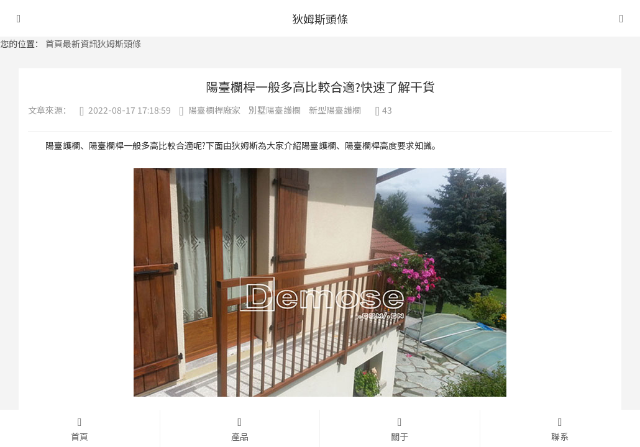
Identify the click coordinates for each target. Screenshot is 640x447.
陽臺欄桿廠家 (214, 110)
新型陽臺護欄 (335, 110)
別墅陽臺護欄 (275, 110)
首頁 (54, 43)
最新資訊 (80, 43)
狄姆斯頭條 (119, 43)
